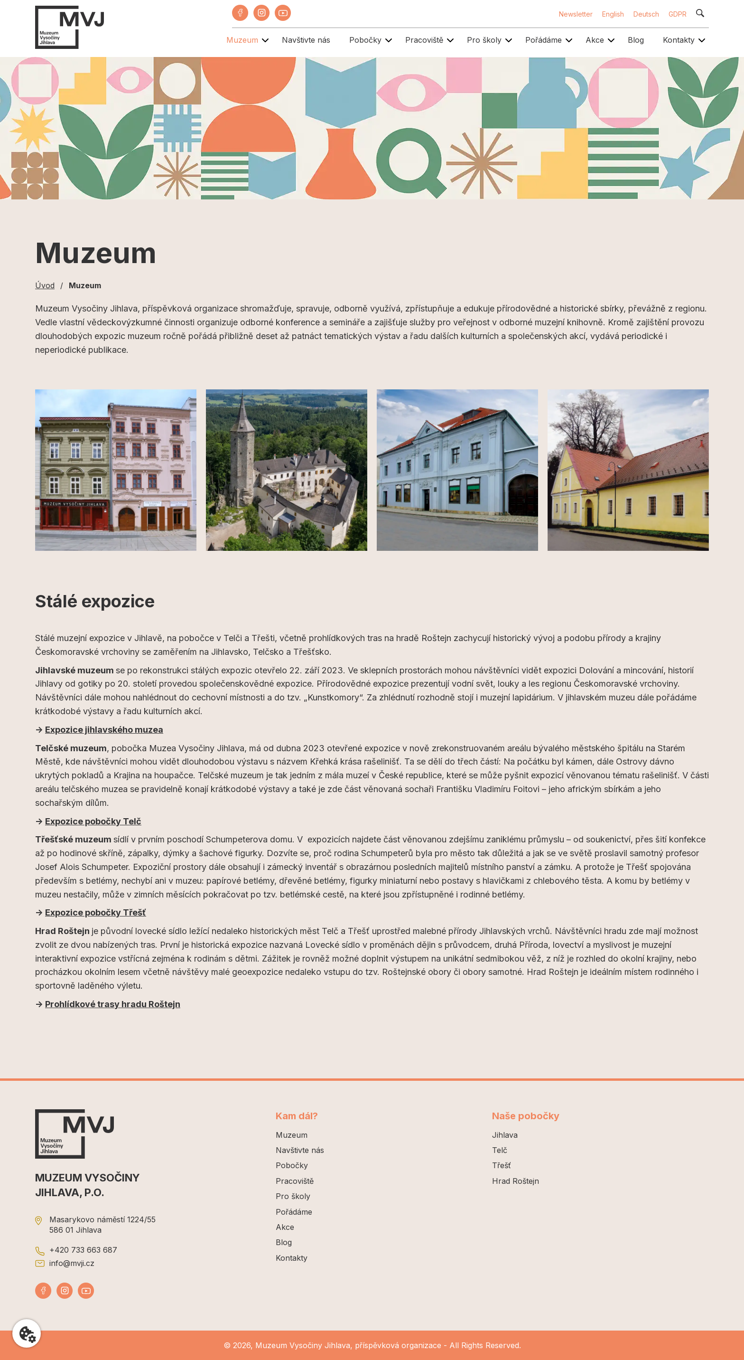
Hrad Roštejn (515, 1181)
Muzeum (242, 40)
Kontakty (679, 40)
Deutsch (646, 14)
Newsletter (576, 14)
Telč (499, 1150)
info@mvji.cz (71, 1263)
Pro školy (484, 40)
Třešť (501, 1165)
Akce (595, 40)
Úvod (45, 285)
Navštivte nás (306, 40)
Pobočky (365, 40)
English (613, 14)
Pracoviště (424, 40)
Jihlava (505, 1135)
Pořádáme (543, 40)
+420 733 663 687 (83, 1250)
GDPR (678, 14)
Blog (636, 40)
